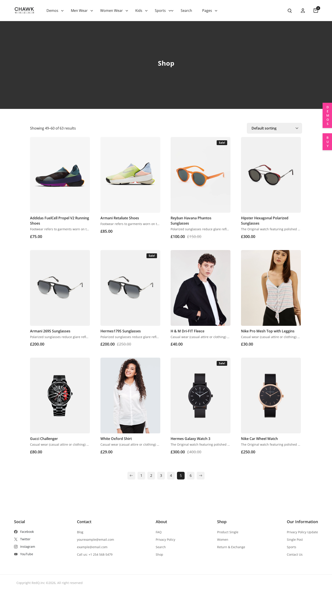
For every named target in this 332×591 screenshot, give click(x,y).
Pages (207, 10)
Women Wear (111, 10)
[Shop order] (274, 128)
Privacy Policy (165, 539)
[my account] (303, 10)
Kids (138, 10)
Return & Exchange (231, 547)
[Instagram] (24, 546)
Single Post (295, 539)
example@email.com (92, 547)
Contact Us (295, 554)
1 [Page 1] (141, 475)
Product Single (227, 532)
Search (186, 10)
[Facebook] (24, 531)
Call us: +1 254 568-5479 (94, 554)
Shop (159, 554)
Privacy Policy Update (302, 532)
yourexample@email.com (95, 539)
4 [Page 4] (171, 475)
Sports (160, 10)
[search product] (290, 10)
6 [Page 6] (191, 475)
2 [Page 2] (151, 475)
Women (222, 539)
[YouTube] (24, 554)
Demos (52, 10)
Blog (80, 532)
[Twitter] (24, 539)
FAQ (159, 532)
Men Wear (79, 10)
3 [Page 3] (161, 475)
